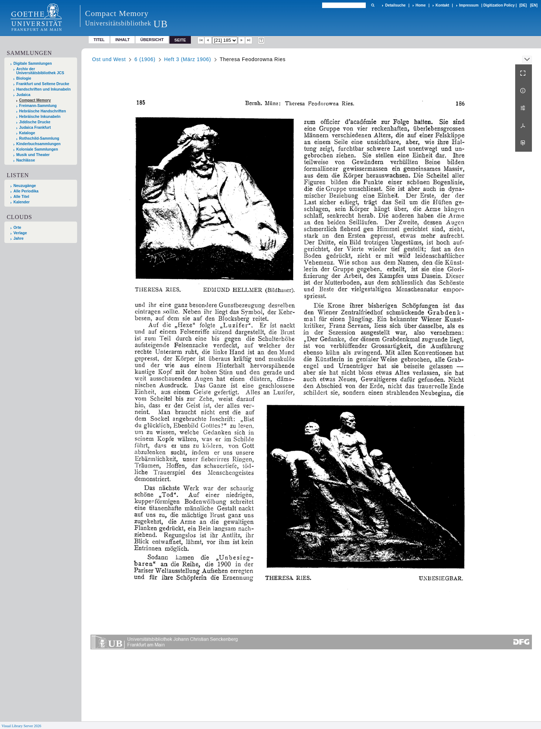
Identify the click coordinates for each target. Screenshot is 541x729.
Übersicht (152, 39)
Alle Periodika (26, 191)
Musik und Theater (33, 155)
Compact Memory (35, 100)
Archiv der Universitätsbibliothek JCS (40, 71)
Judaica (23, 95)
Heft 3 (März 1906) (187, 59)
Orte (17, 228)
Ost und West (109, 59)
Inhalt (122, 39)
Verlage (20, 233)
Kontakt (442, 5)
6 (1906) (145, 59)
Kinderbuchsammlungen (38, 144)
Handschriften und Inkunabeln (43, 89)
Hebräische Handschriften (42, 111)
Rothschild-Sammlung (39, 138)
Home (421, 5)
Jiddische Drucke (35, 122)
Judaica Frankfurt (35, 128)
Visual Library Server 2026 (21, 726)
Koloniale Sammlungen (37, 149)
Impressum (468, 5)
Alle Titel (21, 197)
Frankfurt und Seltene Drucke (42, 84)
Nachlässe (25, 160)
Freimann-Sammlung (38, 106)
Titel (99, 39)
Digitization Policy (498, 5)
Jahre (18, 238)
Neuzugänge (24, 186)
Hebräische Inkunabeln (40, 117)
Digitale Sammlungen (32, 63)
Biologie (23, 78)
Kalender (21, 202)
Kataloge (27, 133)
